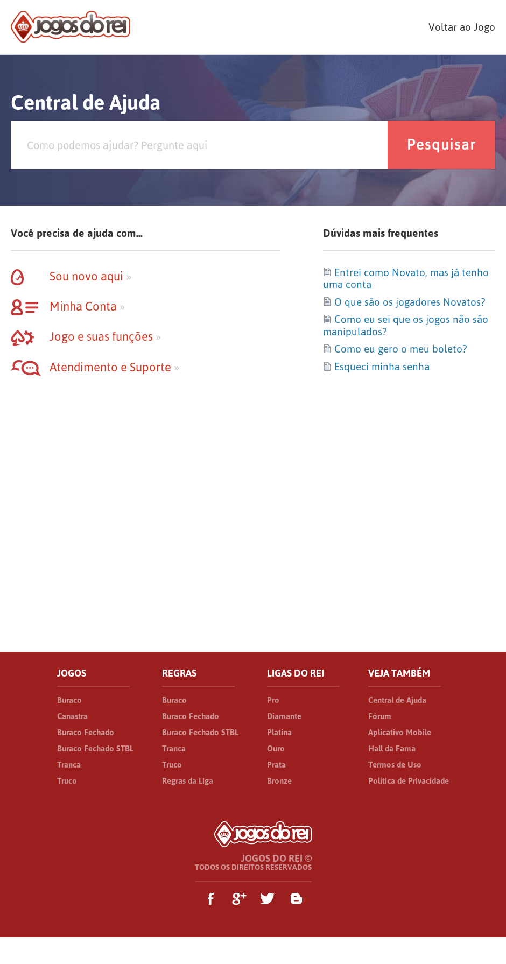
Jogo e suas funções (86, 336)
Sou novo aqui (71, 276)
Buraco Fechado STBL (95, 748)
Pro (273, 700)
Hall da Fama (392, 748)
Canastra (72, 716)
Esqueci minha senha (376, 366)
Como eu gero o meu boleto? (395, 349)
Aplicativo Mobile (399, 732)
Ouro (276, 748)
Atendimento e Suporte (95, 367)
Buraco (69, 700)
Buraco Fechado (85, 732)
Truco (67, 780)
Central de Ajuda (397, 700)
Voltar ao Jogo (461, 27)
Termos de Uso (394, 764)
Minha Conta (68, 306)
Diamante (284, 716)
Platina (279, 732)
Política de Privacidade (408, 780)
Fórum (379, 716)
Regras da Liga (187, 780)
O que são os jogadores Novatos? (404, 302)
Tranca (69, 764)
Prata (276, 764)
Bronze (279, 780)
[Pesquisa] (199, 145)
